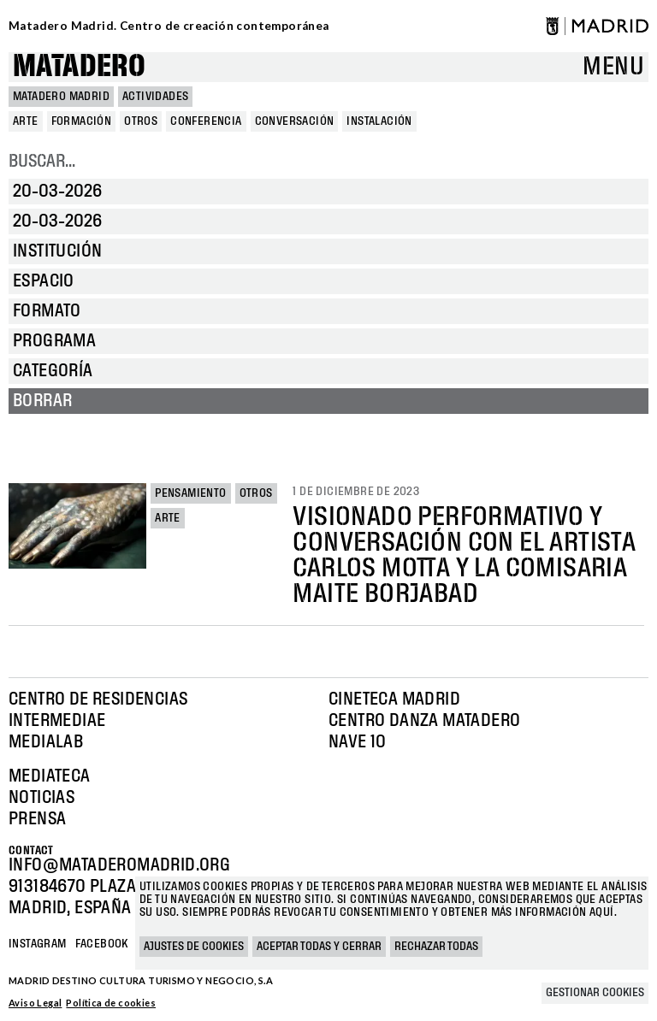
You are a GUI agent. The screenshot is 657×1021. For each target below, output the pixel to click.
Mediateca (50, 776)
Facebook (101, 944)
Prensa (37, 819)
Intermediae (57, 720)
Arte (168, 518)
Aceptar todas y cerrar (319, 947)
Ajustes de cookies (194, 947)
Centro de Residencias (98, 699)
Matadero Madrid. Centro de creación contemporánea (169, 25)
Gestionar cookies (595, 993)
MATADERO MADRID (61, 97)
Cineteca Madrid (394, 699)
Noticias (41, 797)
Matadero (79, 67)
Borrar (42, 401)
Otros (256, 493)
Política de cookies (111, 1002)
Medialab (46, 742)
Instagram (38, 944)
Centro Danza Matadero (424, 720)
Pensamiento (190, 493)
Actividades (155, 97)
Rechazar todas (436, 947)
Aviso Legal (35, 1002)
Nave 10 (357, 742)
